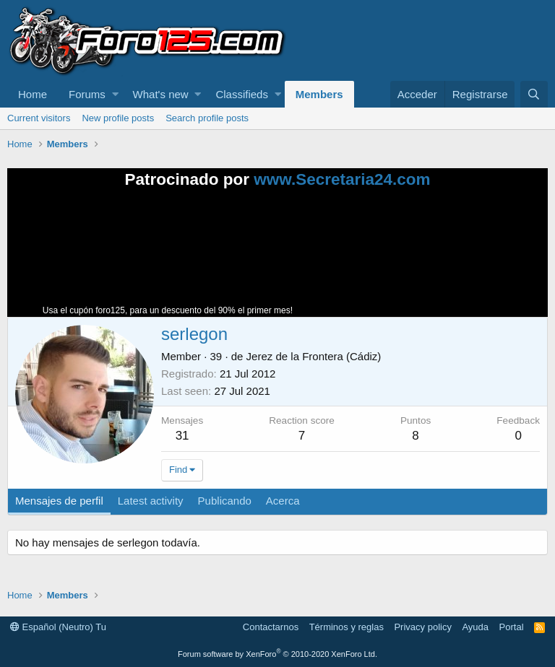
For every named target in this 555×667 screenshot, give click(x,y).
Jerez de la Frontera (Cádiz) (314, 356)
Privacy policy (422, 627)
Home (32, 94)
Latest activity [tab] (151, 500)
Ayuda (475, 627)
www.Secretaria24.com (342, 179)
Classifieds (241, 94)
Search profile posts (207, 118)
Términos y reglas (346, 627)
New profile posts (118, 118)
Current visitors (38, 118)
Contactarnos (270, 627)
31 (182, 436)
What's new (161, 94)
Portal (511, 627)
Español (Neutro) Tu (58, 627)
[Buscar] (534, 94)
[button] (115, 94)
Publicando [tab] (224, 500)
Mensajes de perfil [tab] (59, 500)
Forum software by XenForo (277, 654)
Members (319, 94)
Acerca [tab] (283, 500)
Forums (87, 94)
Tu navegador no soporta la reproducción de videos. (404, 259)
